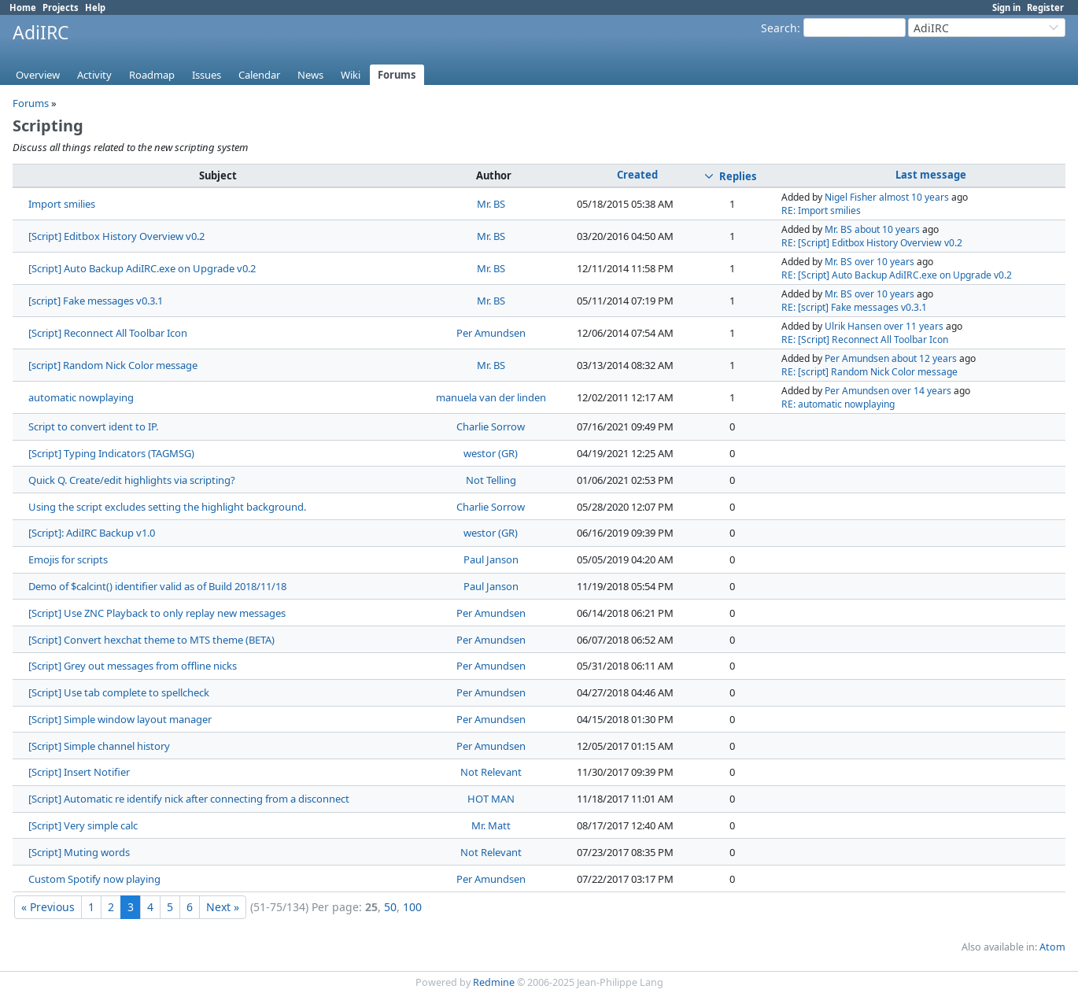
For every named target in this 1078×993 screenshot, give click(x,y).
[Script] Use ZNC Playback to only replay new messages (157, 613)
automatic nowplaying (81, 397)
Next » (222, 906)
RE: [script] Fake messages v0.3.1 (854, 307)
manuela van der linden (491, 397)
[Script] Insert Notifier (79, 772)
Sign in (1006, 7)
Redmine (494, 982)
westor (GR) (490, 453)
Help (95, 7)
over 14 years (921, 390)
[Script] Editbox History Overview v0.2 (116, 236)
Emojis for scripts (68, 559)
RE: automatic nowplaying (838, 404)
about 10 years (887, 229)
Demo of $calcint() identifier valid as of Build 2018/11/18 (157, 586)
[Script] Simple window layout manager (120, 719)
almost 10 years (914, 197)
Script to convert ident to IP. (93, 426)
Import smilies (61, 204)
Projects (60, 7)
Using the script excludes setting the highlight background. (167, 507)
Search (779, 27)
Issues (206, 75)
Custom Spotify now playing (94, 879)
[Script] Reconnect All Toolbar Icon (107, 333)
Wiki (350, 75)
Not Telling (491, 480)
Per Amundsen (491, 333)
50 (390, 906)
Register (1045, 7)
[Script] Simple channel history (99, 746)
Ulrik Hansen (853, 326)
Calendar (259, 75)
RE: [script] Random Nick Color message (869, 371)
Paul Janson (491, 559)
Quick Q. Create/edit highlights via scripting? (131, 480)
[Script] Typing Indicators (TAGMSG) (111, 453)
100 (412, 906)
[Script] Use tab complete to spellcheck (118, 692)
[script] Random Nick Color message (113, 365)
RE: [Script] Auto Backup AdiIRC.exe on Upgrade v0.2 (896, 275)
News (310, 75)
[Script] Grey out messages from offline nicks (132, 666)
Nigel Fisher (851, 197)
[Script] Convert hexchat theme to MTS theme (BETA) (151, 640)
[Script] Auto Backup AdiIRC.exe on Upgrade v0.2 (142, 268)
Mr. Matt (491, 825)
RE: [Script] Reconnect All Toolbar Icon (864, 339)
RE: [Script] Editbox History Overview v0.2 (871, 242)
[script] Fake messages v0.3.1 (95, 300)
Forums (397, 75)
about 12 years (924, 358)
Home (22, 7)
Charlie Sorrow (490, 426)
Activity (94, 75)
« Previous (48, 906)
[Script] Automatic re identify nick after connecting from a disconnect (188, 799)
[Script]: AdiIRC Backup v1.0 (91, 533)
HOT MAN (491, 799)
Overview (38, 75)
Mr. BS (491, 204)
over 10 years (884, 261)
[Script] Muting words (79, 852)
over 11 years (913, 326)
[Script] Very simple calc (83, 825)
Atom (1052, 947)
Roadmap (152, 75)
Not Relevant (491, 772)
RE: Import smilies (821, 210)
